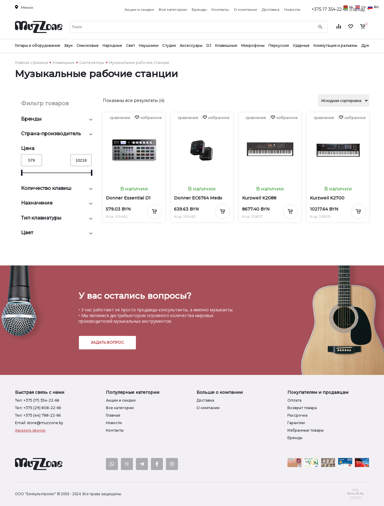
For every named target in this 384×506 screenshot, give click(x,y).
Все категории (173, 9)
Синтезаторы (91, 62)
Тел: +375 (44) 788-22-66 (38, 415)
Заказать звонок (30, 430)
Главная (113, 415)
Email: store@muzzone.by (39, 423)
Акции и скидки (139, 9)
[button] (148, 117)
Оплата (294, 400)
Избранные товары (305, 430)
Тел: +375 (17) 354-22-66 (37, 400)
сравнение (120, 117)
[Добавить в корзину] (154, 211)
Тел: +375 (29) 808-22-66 (38, 408)
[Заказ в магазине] (343, 100)
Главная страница (31, 62)
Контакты (220, 9)
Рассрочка (297, 415)
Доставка (270, 9)
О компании (245, 9)
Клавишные (63, 62)
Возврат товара (302, 408)
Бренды (199, 9)
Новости (292, 9)
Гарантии (296, 423)
